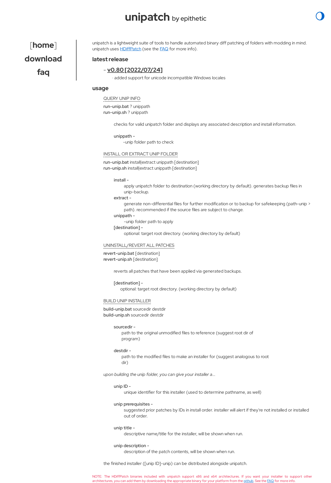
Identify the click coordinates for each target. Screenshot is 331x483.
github (248, 481)
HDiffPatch (130, 49)
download (43, 58)
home (43, 45)
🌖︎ (320, 16)
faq (43, 72)
